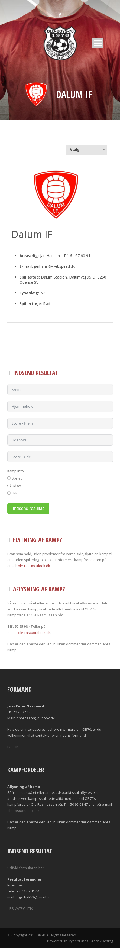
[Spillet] (9, 478)
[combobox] (86, 149)
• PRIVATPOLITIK (20, 908)
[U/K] (9, 493)
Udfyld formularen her (25, 867)
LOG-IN (13, 746)
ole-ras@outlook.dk (34, 565)
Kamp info (15, 470)
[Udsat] (9, 485)
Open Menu (97, 43)
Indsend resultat (28, 508)
